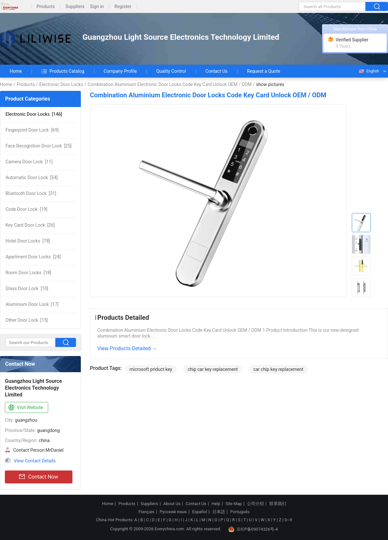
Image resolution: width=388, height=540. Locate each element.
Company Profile (120, 71)
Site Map (233, 504)
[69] (32, 130)
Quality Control (171, 71)
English (368, 71)
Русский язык (173, 512)
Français (146, 512)
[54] (31, 177)
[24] (32, 256)
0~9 (288, 519)
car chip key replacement (278, 369)
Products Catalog (62, 71)
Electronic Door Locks (61, 84)
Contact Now (38, 477)
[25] (38, 145)
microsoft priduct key (151, 369)
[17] (32, 304)
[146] (33, 114)
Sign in (97, 7)
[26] (30, 225)
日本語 (218, 512)
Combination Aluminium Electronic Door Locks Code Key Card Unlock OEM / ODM (170, 84)
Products (46, 7)
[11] (28, 161)
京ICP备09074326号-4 (253, 529)
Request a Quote (263, 71)
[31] (30, 193)
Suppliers (75, 7)
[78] (27, 240)
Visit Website (25, 408)
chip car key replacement (213, 369)
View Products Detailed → (127, 348)
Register (122, 7)
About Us (171, 504)
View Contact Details (35, 460)
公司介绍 (255, 504)
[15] (26, 320)
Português (240, 512)
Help (215, 504)
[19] (26, 209)
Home (16, 71)
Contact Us (216, 71)
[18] (28, 272)
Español (199, 512)
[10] (26, 288)
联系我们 (277, 504)
